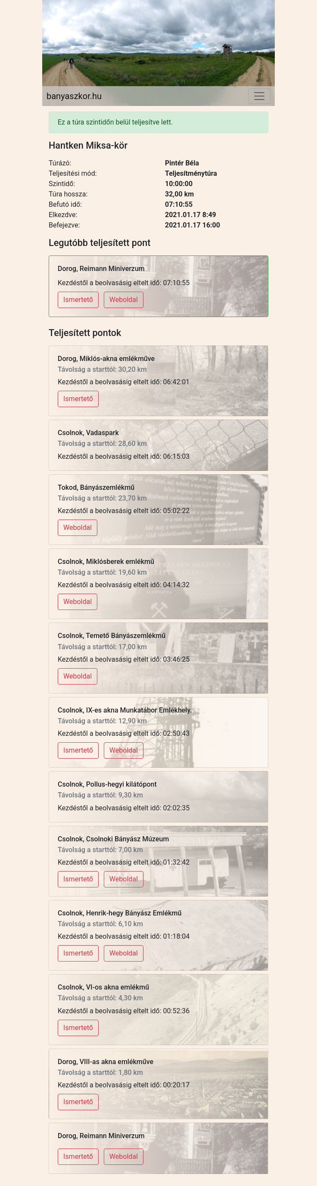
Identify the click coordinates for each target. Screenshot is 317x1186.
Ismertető (78, 300)
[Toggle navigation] (259, 96)
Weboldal (123, 300)
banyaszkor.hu (74, 96)
